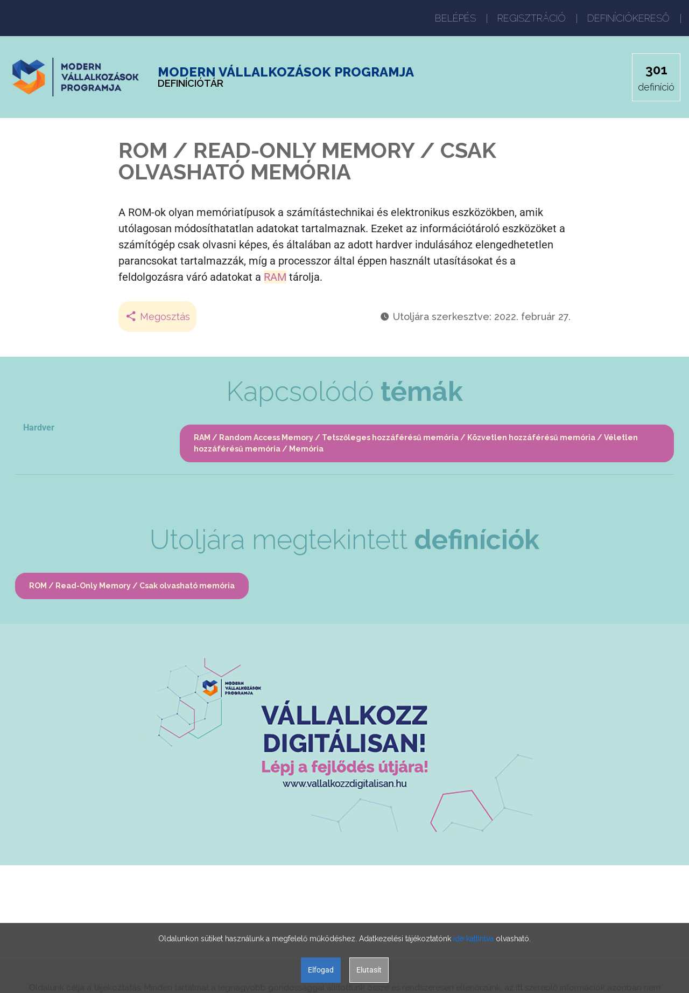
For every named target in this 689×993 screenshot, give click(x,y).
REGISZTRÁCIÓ (531, 18)
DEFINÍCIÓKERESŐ (628, 18)
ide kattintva (473, 938)
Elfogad (321, 970)
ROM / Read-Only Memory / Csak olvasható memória (132, 585)
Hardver (38, 427)
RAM (275, 276)
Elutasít (369, 970)
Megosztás (157, 316)
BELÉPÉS (455, 18)
